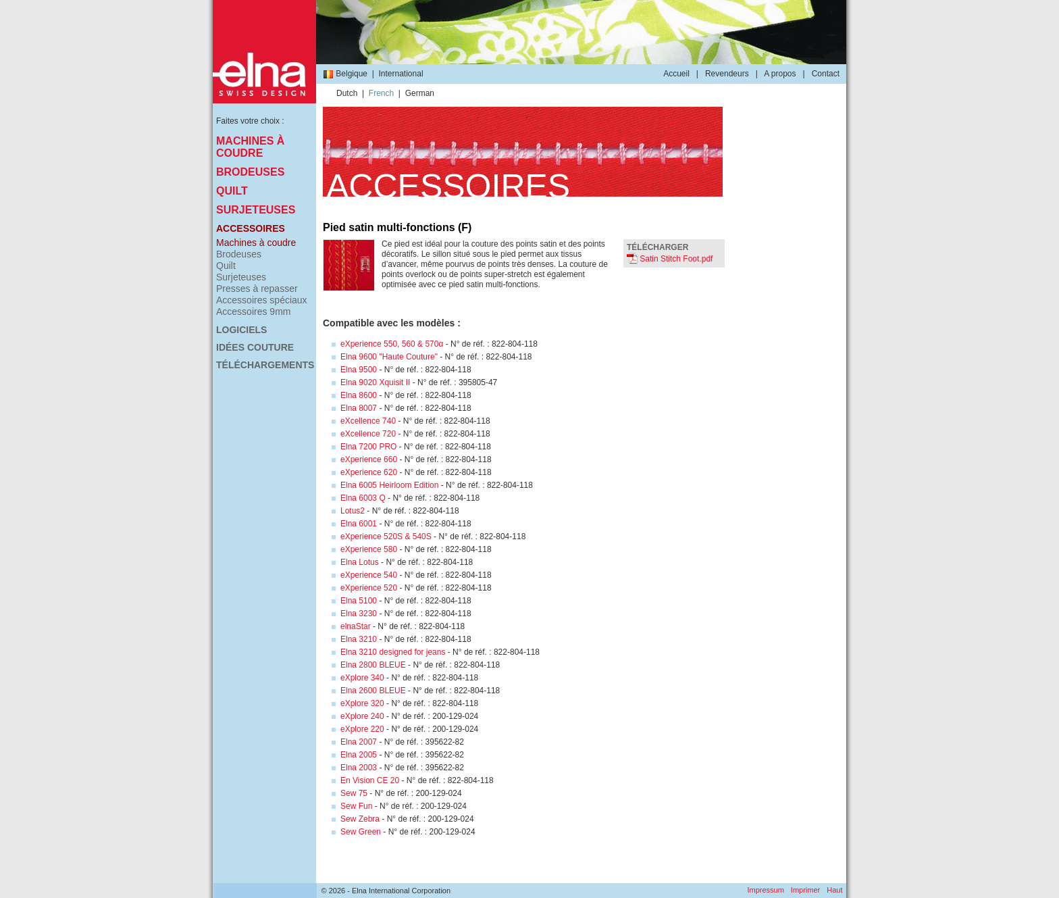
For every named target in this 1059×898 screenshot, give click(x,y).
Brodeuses (250, 172)
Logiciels (241, 329)
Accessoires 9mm (253, 311)
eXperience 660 (368, 459)
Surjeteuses (255, 210)
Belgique (345, 73)
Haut (834, 890)
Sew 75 (353, 793)
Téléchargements (264, 364)
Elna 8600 (358, 395)
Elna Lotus (359, 562)
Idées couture (255, 347)
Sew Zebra (360, 819)
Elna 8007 (358, 408)
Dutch (346, 93)
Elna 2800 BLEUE (373, 665)
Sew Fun (356, 806)
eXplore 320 (362, 703)
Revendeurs (727, 73)
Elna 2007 (358, 742)
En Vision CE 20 (369, 780)
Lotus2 (352, 511)
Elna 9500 (358, 369)
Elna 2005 (358, 754)
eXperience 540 (368, 575)
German (419, 93)
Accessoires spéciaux (261, 300)
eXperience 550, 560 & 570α (391, 344)
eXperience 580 (368, 549)
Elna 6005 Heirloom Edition (389, 485)
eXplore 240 (362, 716)
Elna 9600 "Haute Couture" (389, 356)
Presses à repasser (257, 288)
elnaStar (355, 626)
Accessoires (250, 228)
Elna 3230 (358, 613)
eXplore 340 (362, 677)
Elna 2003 (358, 767)
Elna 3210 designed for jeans (392, 652)
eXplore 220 (362, 729)
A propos (780, 73)
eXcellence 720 (368, 434)
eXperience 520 (368, 588)
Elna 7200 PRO (368, 446)
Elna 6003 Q (363, 498)
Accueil (676, 73)
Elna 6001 (358, 523)
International (401, 73)
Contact (826, 73)
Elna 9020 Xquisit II (375, 382)
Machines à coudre (250, 147)
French (381, 93)
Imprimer (805, 890)
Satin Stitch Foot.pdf (670, 259)
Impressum (765, 890)
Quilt (232, 191)
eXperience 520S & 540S (386, 536)
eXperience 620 (368, 472)
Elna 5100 (358, 600)
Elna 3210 (358, 639)
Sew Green (360, 832)
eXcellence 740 (368, 421)
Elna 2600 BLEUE (373, 690)
